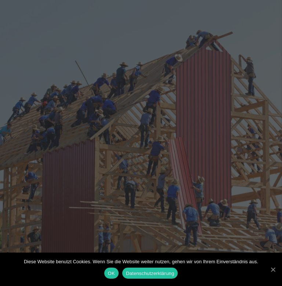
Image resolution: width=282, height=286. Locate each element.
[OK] (272, 269)
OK (111, 273)
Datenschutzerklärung (150, 273)
